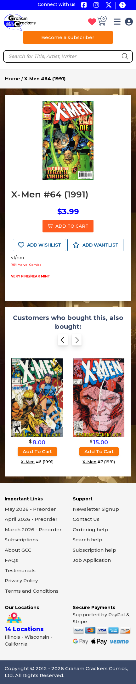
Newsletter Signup (96, 509)
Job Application (92, 560)
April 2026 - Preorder (31, 519)
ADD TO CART (68, 226)
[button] (117, 23)
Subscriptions (21, 540)
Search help (87, 540)
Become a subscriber (67, 37)
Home (12, 79)
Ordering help (90, 530)
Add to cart (37, 451)
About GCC (18, 550)
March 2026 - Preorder (33, 530)
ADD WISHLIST (39, 245)
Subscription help (94, 550)
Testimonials (20, 570)
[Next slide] (77, 342)
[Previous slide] (63, 342)
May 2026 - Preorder (30, 509)
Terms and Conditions (32, 591)
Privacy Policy (21, 581)
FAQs (11, 560)
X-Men (28, 461)
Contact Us (86, 519)
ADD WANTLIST (95, 245)
